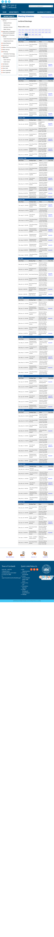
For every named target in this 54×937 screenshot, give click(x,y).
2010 (39, 32)
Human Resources (7, 43)
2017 (49, 30)
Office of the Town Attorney (9, 47)
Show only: (20, 37)
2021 (36, 30)
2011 (36, 32)
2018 (46, 30)
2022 (33, 30)
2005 (23, 34)
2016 (20, 32)
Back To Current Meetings (47, 17)
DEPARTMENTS (14, 12)
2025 (23, 30)
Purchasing (5, 51)
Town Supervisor (6, 72)
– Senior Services (7, 59)
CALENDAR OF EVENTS (44, 12)
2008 (46, 32)
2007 (49, 32)
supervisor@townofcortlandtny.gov (11, 578)
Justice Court (6, 45)
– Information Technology (9, 54)
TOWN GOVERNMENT (27, 12)
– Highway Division (7, 23)
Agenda (51, 64)
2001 (36, 34)
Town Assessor (6, 66)
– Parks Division (6, 25)
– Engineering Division (8, 41)
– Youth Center (6, 61)
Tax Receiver (5, 64)
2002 (33, 34)
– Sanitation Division (7, 27)
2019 (43, 30)
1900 (39, 34)
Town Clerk (5, 68)
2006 (20, 34)
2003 (29, 34)
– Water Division (6, 29)
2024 (26, 30)
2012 (33, 32)
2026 (20, 30)
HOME (4, 12)
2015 (23, 32)
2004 (26, 34)
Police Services (6, 49)
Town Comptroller (7, 70)
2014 (26, 32)
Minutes (51, 65)
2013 (29, 32)
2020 (39, 30)
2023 (29, 30)
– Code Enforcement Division (9, 39)
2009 (43, 32)
